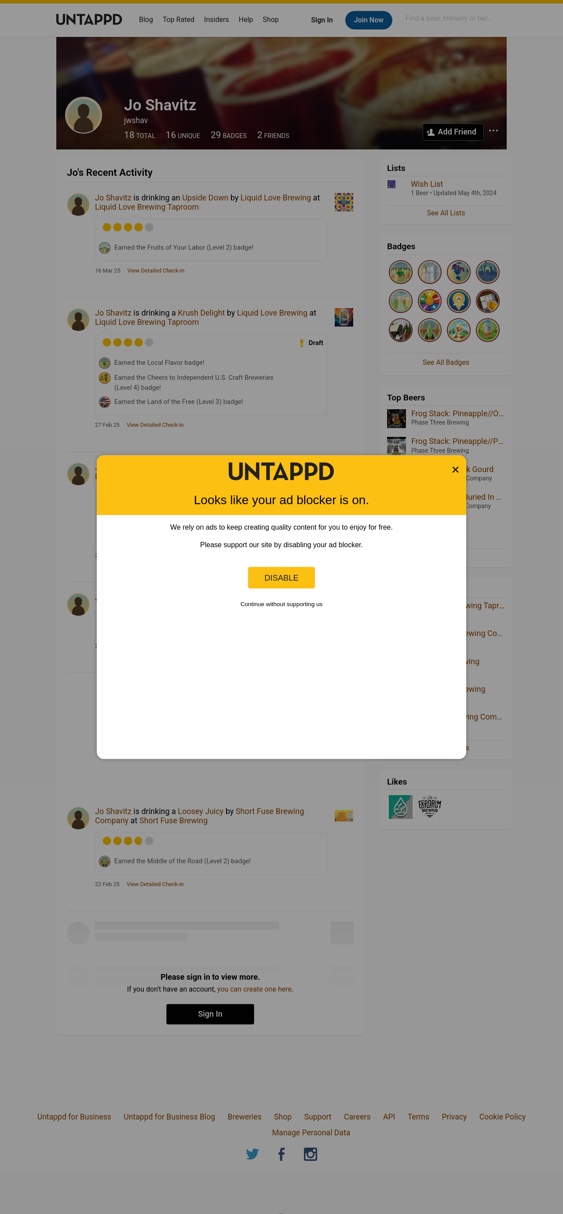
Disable (281, 577)
